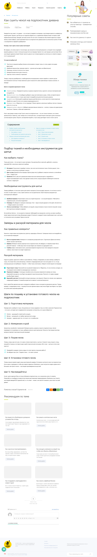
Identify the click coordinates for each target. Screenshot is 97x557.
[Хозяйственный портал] (7, 6)
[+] (33, 518)
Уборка (72, 64)
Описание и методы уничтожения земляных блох (81, 43)
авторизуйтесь (55, 509)
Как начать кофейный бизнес (46, 481)
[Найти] (47, 4)
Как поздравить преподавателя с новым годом (16, 482)
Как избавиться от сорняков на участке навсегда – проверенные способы (81, 24)
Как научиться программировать (15, 449)
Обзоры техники (80, 79)
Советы (60, 8)
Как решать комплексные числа (47, 417)
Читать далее (10, 429)
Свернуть (56, 124)
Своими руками (50, 8)
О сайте (46, 541)
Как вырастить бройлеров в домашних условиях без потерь (17, 418)
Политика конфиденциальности (50, 545)
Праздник (41, 8)
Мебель (27, 8)
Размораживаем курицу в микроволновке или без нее (79, 32)
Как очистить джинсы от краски (80, 37)
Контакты (46, 543)
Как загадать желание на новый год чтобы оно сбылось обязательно (48, 450)
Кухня (33, 8)
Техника (85, 57)
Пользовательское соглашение (51, 547)
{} (31, 518)
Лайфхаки (20, 8)
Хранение (85, 64)
